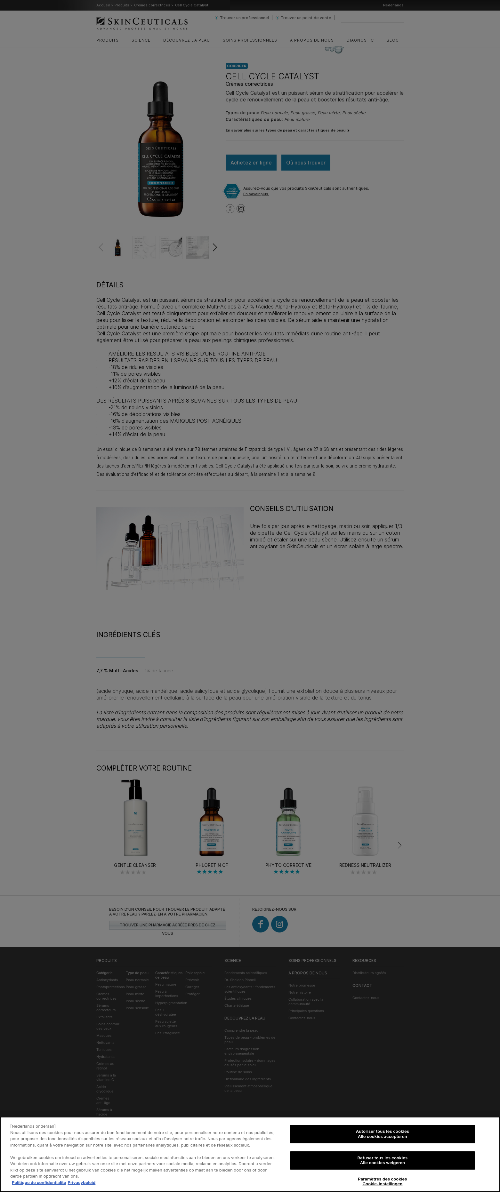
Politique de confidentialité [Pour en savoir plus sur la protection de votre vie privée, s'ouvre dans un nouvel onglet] (39, 1183)
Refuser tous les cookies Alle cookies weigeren (383, 1161)
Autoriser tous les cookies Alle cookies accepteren (382, 1135)
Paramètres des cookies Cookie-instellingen (382, 1182)
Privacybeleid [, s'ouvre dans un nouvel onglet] (82, 1183)
